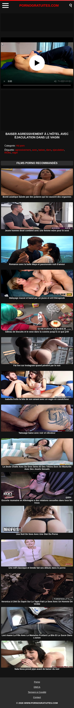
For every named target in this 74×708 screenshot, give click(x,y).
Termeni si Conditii (37, 692)
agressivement (23, 150)
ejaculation (58, 150)
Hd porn (20, 145)
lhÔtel (7, 152)
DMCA (37, 687)
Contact (37, 697)
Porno (37, 682)
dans (48, 150)
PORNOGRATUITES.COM (39, 5)
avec (34, 150)
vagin (15, 152)
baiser (41, 150)
